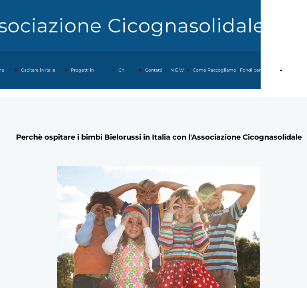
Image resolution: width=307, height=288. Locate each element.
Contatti (153, 70)
